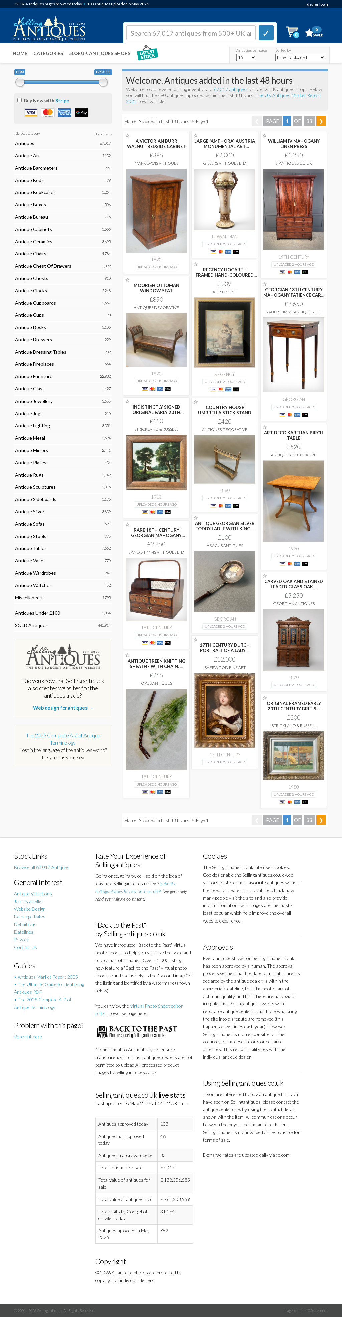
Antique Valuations (33, 893)
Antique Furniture (33, 376)
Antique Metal (30, 438)
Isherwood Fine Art (225, 667)
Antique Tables (31, 548)
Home (20, 53)
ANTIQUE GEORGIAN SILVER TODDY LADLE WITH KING (225, 526)
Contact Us (25, 947)
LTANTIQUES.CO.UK (293, 163)
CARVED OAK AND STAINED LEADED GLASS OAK (293, 584)
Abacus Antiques (225, 545)
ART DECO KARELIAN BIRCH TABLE (293, 435)
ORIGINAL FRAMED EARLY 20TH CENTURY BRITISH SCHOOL (294, 709)
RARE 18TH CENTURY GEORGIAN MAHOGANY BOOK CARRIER (156, 535)
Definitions (25, 924)
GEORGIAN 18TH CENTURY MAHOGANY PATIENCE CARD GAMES (293, 295)
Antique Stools (30, 536)
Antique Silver (29, 511)
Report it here (28, 1036)
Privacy (21, 939)
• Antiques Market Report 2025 (46, 977)
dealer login (317, 4)
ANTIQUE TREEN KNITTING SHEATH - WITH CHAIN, (156, 663)
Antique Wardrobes (35, 573)
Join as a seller (28, 901)
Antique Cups (29, 315)
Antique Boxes (30, 204)
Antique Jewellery (34, 401)
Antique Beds (29, 180)
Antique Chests (31, 278)
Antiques (24, 143)
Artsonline (225, 291)
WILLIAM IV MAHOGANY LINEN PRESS (294, 143)
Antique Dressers (33, 339)
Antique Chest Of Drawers (43, 266)
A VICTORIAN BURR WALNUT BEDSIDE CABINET (156, 143)
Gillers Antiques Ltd (224, 163)
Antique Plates (30, 462)
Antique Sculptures (35, 487)
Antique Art (27, 155)
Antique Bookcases (35, 192)
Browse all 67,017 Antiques (41, 867)
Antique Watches (33, 585)
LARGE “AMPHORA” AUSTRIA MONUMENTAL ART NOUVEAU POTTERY (224, 146)
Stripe (62, 100)
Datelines (23, 932)
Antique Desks (30, 327)
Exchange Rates (29, 916)
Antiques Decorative (156, 307)
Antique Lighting (32, 425)
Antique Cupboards (35, 303)
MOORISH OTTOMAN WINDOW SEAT (156, 288)
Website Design (30, 909)
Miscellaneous (30, 597)
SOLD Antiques (31, 625)
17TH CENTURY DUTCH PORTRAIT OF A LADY (225, 647)
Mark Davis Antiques (156, 163)
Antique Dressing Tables (40, 352)
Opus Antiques (156, 683)
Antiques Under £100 (37, 613)
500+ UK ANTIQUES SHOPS (99, 53)
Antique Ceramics (33, 241)
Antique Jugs (29, 413)
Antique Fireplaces (34, 364)
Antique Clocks (31, 290)
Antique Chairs (30, 253)
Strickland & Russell (156, 429)
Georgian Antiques (294, 603)
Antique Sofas (30, 524)
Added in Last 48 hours (166, 121)
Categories (48, 53)
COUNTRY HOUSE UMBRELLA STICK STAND (224, 410)
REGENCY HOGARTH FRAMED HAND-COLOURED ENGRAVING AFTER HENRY (225, 275)
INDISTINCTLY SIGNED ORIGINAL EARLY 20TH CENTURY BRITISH (156, 412)
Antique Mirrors (31, 450)
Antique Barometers (36, 168)
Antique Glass (30, 388)
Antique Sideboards (35, 499)
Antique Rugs (29, 475)
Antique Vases (30, 560)
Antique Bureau (31, 217)
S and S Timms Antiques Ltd (294, 311)
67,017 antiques (230, 89)
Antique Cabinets (33, 229)
